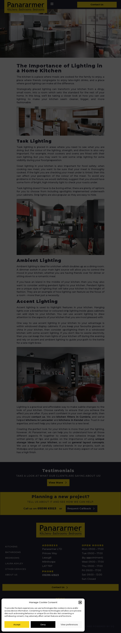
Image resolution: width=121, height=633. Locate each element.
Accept (16, 624)
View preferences (69, 624)
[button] (80, 602)
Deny (43, 624)
